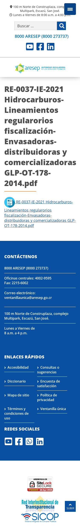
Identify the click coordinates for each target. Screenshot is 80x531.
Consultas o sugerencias (48, 369)
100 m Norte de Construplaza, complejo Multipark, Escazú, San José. (41, 9)
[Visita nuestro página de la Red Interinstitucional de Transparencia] (40, 503)
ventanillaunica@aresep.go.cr (28, 297)
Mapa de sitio (18, 395)
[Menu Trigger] (70, 9)
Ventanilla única (53, 408)
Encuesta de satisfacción (48, 383)
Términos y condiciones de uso (16, 413)
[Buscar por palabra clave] (35, 26)
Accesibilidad (18, 367)
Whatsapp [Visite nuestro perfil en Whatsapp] (29, 441)
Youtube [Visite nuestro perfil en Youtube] (29, 46)
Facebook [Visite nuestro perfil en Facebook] (40, 46)
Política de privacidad (47, 397)
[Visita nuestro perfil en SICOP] (40, 517)
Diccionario (16, 381)
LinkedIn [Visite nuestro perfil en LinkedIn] (50, 46)
